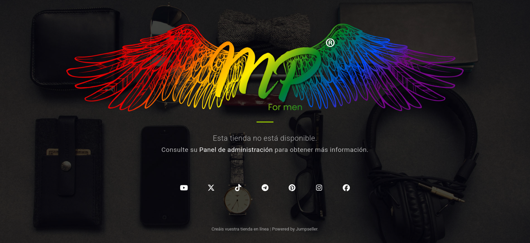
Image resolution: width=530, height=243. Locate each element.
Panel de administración (236, 150)
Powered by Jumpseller (294, 229)
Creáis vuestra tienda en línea (240, 229)
